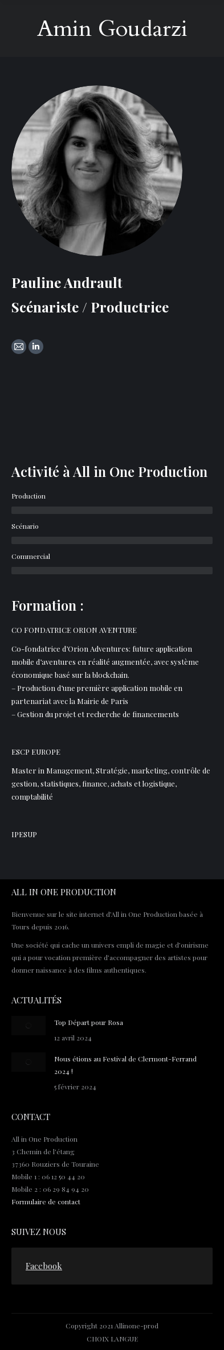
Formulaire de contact (45, 1201)
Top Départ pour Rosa (88, 1022)
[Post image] (28, 1025)
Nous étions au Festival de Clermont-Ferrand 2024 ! (125, 1065)
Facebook (44, 1265)
